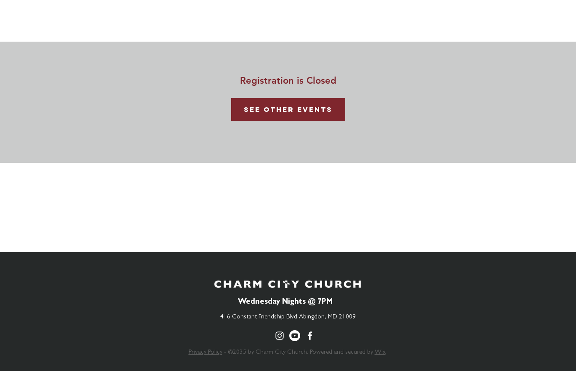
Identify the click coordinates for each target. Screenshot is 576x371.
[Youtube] (294, 335)
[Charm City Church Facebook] (309, 335)
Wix (380, 353)
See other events (288, 109)
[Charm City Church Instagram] (279, 335)
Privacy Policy (205, 353)
